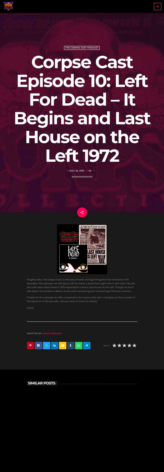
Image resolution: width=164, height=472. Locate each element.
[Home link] (8, 6)
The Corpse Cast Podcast (81, 48)
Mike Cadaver (52, 333)
